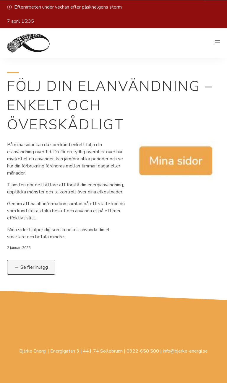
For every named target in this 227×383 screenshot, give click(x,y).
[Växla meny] (217, 43)
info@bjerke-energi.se (185, 351)
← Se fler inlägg (31, 267)
